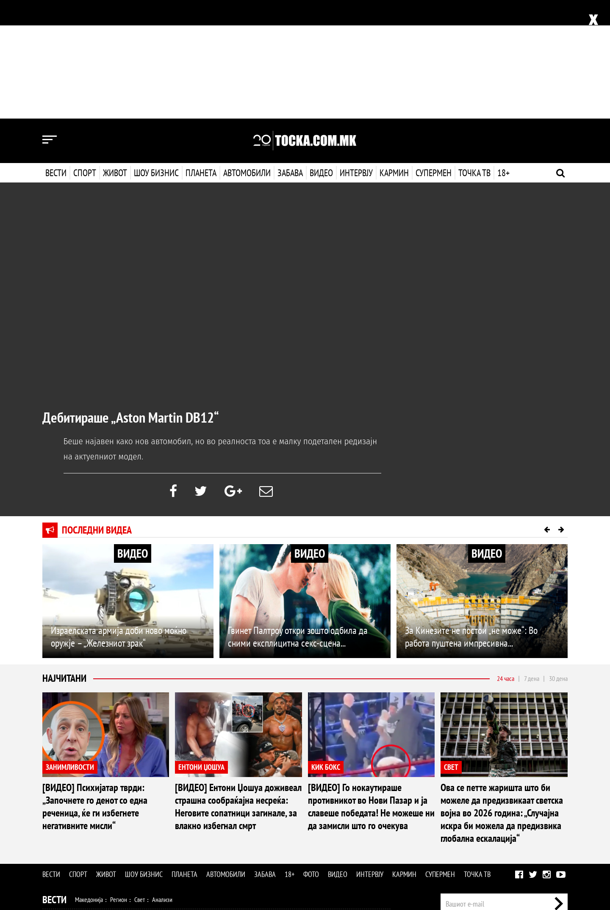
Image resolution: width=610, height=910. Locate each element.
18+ (502, 54)
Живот (115, 54)
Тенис (162, 799)
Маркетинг (529, 812)
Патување (199, 817)
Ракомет (139, 799)
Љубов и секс (164, 817)
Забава (290, 54)
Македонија (89, 781)
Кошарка (111, 799)
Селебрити (158, 835)
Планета (201, 54)
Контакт (558, 812)
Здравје (87, 817)
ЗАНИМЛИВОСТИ (70, 648)
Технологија (86, 853)
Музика (129, 835)
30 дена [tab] (558, 560)
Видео (320, 54)
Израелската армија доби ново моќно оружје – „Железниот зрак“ (118, 518)
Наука (58, 853)
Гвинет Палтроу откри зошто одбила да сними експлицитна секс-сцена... (298, 518)
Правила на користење (540, 859)
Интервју (355, 54)
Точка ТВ (474, 54)
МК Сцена (189, 835)
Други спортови (228, 799)
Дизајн (262, 817)
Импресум (496, 812)
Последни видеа (97, 411)
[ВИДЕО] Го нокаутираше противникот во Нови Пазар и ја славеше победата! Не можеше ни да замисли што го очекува (371, 688)
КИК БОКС (325, 648)
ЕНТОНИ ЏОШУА (201, 648)
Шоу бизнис (156, 54)
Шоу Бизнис (66, 835)
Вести (56, 54)
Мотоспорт (189, 799)
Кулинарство (233, 817)
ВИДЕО (132, 435)
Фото (311, 756)
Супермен (433, 54)
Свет (139, 781)
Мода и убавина (122, 817)
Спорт (84, 54)
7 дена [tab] (531, 560)
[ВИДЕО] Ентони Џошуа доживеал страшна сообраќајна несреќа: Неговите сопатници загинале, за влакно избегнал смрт (238, 688)
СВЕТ (451, 648)
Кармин (393, 54)
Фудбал (85, 799)
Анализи (162, 781)
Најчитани (64, 559)
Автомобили (247, 54)
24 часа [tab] (505, 560)
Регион (118, 781)
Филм (106, 835)
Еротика (177, 853)
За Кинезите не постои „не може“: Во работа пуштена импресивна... (471, 518)
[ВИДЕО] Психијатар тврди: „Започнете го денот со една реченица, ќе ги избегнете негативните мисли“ (94, 688)
